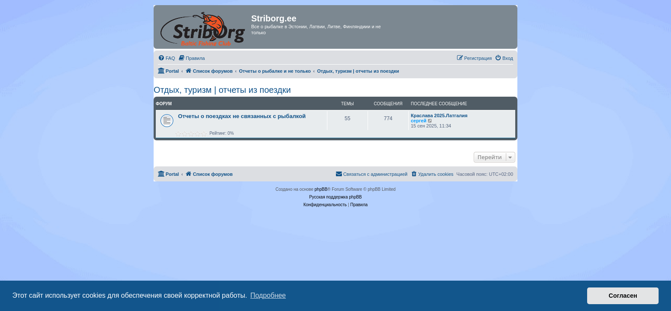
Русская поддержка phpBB (335, 197)
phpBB (321, 189)
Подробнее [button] (268, 295)
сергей (418, 120)
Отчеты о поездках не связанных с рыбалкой (242, 116)
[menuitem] (166, 58)
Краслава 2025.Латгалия (439, 115)
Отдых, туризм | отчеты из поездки (222, 90)
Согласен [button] (623, 295)
